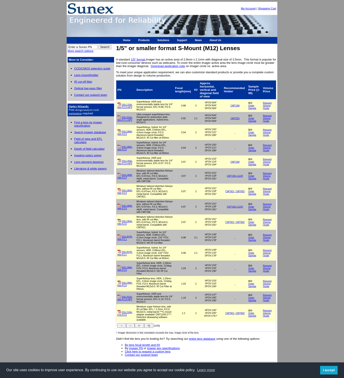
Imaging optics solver (88, 155)
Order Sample (252, 107)
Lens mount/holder (86, 75)
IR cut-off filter (83, 81)
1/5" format (138, 59)
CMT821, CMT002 (235, 191)
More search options (80, 51)
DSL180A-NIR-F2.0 (125, 191)
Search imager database (90, 132)
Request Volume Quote (267, 106)
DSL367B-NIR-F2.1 (125, 238)
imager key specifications (163, 348)
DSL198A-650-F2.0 (125, 284)
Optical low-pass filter (88, 88)
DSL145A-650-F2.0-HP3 (125, 162)
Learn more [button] (206, 370)
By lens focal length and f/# (142, 345)
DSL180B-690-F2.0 (125, 176)
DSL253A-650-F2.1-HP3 (125, 118)
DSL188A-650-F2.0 (125, 148)
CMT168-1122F (235, 176)
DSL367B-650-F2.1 (125, 253)
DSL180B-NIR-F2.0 (125, 207)
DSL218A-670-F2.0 (125, 313)
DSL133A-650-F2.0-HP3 (125, 106)
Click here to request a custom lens (147, 351)
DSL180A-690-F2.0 (125, 222)
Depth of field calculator (89, 148)
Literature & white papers (90, 168)
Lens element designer (89, 162)
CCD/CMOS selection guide (92, 68)
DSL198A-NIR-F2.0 (125, 268)
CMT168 (235, 105)
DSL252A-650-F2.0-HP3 (125, 298)
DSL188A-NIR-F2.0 (125, 132)
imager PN (136, 348)
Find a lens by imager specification (88, 124)
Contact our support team (90, 95)
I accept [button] (329, 370)
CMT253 (235, 118)
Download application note (168, 66)
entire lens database (202, 338)
